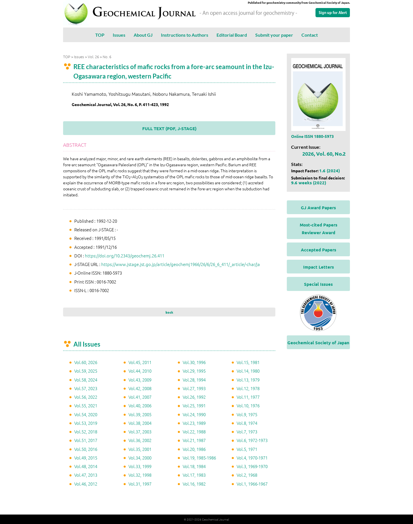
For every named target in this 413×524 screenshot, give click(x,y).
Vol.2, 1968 (247, 475)
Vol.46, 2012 (85, 484)
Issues (119, 35)
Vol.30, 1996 (194, 362)
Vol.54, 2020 (85, 414)
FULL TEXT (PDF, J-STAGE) (169, 128)
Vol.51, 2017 (85, 440)
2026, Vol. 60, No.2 (324, 153)
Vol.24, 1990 (194, 414)
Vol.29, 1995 (194, 371)
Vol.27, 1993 (194, 388)
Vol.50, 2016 (85, 449)
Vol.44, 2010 (139, 371)
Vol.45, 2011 (139, 362)
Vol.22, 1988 (194, 432)
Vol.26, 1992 (194, 397)
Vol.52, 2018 (85, 432)
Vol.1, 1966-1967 (252, 484)
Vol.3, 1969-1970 (252, 466)
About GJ (143, 35)
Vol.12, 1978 (248, 388)
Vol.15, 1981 (248, 362)
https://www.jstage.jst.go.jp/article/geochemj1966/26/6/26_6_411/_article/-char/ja (180, 264)
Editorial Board (232, 35)
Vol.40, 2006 (139, 405)
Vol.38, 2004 (139, 423)
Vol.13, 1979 (248, 380)
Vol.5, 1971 (247, 449)
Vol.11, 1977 (248, 397)
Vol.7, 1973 (247, 432)
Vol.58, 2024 (85, 380)
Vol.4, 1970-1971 (252, 458)
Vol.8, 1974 (247, 423)
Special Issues (318, 284)
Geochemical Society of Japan (318, 342)
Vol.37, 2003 (139, 432)
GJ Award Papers (318, 207)
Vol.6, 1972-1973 (252, 440)
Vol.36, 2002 (139, 440)
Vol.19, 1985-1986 (199, 458)
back (169, 312)
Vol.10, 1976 (248, 405)
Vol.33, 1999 (139, 466)
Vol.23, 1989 (194, 423)
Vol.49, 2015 (85, 458)
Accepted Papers (318, 250)
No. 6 (107, 56)
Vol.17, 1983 (194, 475)
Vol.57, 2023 (85, 388)
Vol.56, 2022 (85, 397)
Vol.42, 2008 (139, 388)
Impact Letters (318, 267)
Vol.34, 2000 (139, 458)
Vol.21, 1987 (194, 440)
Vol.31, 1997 (139, 484)
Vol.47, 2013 (85, 475)
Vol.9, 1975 (247, 414)
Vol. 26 (93, 56)
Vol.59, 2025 (85, 371)
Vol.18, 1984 (194, 466)
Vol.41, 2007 (139, 397)
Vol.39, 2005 (139, 414)
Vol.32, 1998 (139, 475)
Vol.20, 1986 (194, 449)
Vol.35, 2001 (139, 449)
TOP (99, 35)
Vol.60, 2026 (85, 362)
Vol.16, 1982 (194, 484)
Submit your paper (274, 35)
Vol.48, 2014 (85, 466)
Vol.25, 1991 (194, 405)
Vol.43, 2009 (139, 380)
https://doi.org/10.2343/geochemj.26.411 (124, 256)
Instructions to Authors (184, 35)
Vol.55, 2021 (85, 405)
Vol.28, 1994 (194, 380)
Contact (309, 35)
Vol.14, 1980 (248, 371)
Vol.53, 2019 (85, 423)
